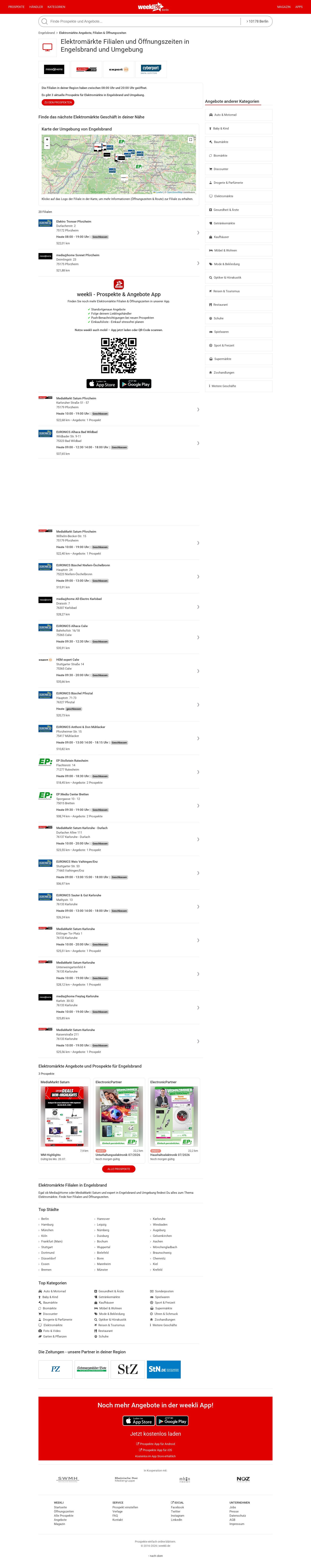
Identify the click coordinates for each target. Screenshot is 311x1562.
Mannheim (102, 1264)
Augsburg (157, 1230)
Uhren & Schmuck (164, 1314)
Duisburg (101, 1236)
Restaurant (218, 304)
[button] (191, 140)
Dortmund (46, 1253)
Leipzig (100, 1224)
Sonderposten (162, 1291)
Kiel (154, 1264)
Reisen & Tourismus (224, 291)
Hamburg (45, 1224)
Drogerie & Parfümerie (226, 183)
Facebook (177, 1507)
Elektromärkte (221, 196)
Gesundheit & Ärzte (224, 210)
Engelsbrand (46, 33)
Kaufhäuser (219, 237)
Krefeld (156, 1270)
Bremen (44, 1270)
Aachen (156, 1241)
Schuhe (216, 318)
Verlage (117, 1511)
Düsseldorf (47, 1258)
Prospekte (16, 7)
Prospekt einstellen (125, 1507)
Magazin (284, 7)
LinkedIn (176, 1520)
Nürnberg (101, 1230)
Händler (36, 7)
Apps (299, 7)
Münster (101, 1270)
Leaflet (158, 192)
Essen (43, 1264)
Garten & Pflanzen (52, 1336)
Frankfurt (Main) (50, 1241)
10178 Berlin (257, 21)
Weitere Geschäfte (222, 386)
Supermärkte (220, 359)
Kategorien (56, 7)
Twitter (175, 1511)
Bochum (101, 1241)
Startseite (60, 1507)
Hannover (102, 1219)
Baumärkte (218, 142)
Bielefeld (101, 1253)
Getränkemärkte (222, 223)
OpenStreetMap (175, 192)
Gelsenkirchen (161, 1236)
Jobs (232, 1507)
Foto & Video (49, 1331)
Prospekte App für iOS (155, 1450)
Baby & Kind (219, 128)
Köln (42, 1236)
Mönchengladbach (163, 1247)
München (45, 1230)
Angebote (60, 1520)
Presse (234, 1511)
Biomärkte (218, 155)
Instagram (177, 1515)
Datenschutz (237, 1515)
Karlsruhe (157, 1219)
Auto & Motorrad (222, 115)
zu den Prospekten (58, 102)
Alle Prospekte (119, 1169)
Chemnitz (157, 1258)
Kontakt (117, 1520)
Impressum (236, 1524)
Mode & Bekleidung (224, 264)
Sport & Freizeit (221, 345)
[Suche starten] (45, 21)
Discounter (218, 169)
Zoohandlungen (221, 372)
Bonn (99, 1258)
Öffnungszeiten (64, 1511)
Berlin (165, 9)
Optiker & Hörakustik (225, 277)
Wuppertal (102, 1247)
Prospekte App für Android (155, 1444)
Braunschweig (160, 1253)
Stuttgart (45, 1247)
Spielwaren (219, 332)
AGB (232, 1520)
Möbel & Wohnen (223, 250)
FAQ (115, 1515)
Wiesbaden (158, 1224)
